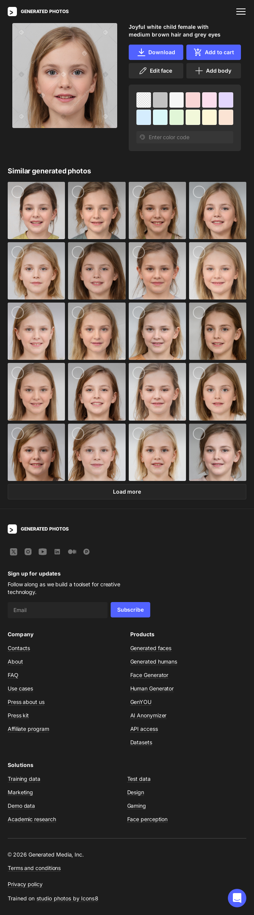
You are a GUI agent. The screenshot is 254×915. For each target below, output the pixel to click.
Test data (139, 778)
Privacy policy (25, 884)
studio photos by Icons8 (67, 898)
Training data (24, 778)
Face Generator (149, 675)
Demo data (21, 805)
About (15, 661)
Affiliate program (28, 728)
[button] (237, 898)
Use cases (20, 688)
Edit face (155, 70)
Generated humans (154, 661)
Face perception (147, 819)
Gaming (136, 805)
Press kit (18, 715)
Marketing (20, 792)
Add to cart (213, 52)
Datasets (141, 742)
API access (144, 728)
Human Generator (152, 688)
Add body (212, 70)
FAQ (13, 675)
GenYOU (141, 702)
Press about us (26, 702)
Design (135, 792)
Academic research (32, 819)
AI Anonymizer (148, 715)
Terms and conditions (34, 868)
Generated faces (151, 648)
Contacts (19, 648)
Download (156, 52)
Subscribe (130, 609)
